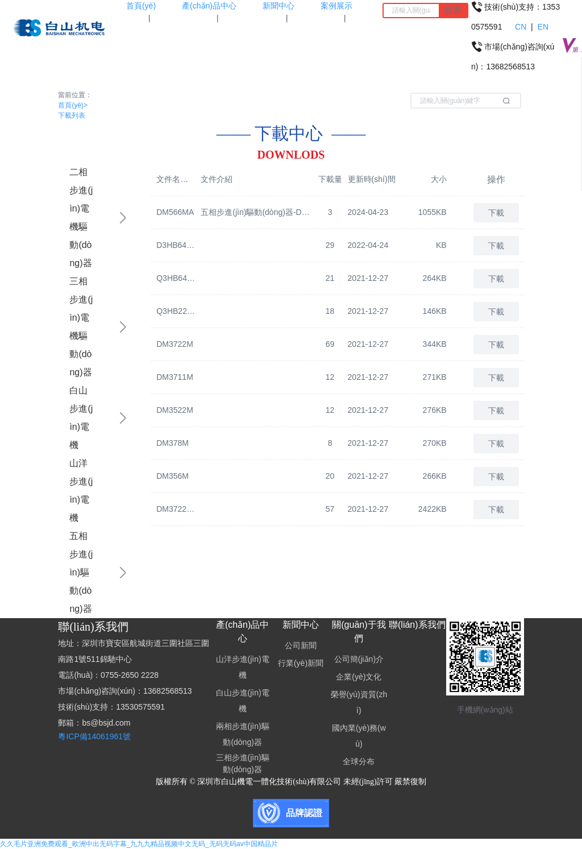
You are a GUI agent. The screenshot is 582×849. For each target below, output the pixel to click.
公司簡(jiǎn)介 (359, 659)
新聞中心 (300, 624)
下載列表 (71, 115)
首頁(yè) (73, 105)
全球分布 (359, 761)
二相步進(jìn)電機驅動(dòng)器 (81, 217)
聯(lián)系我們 (417, 624)
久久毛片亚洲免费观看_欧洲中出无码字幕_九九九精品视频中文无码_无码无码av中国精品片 (139, 844)
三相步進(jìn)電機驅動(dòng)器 (81, 326)
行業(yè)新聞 (300, 663)
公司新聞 (301, 645)
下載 (496, 212)
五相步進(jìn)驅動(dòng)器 (81, 572)
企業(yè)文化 (358, 676)
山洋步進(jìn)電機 (81, 490)
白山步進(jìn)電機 (81, 418)
